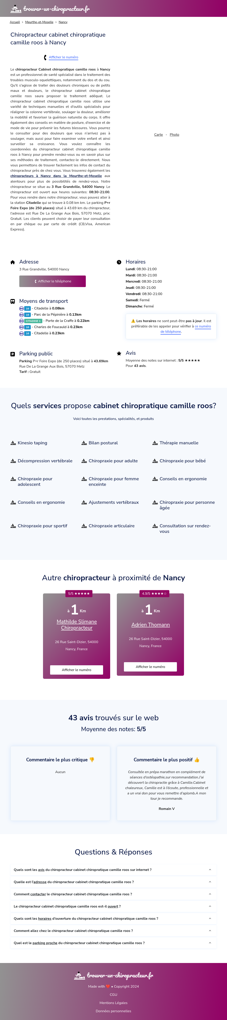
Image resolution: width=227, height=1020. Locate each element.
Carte (158, 134)
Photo (174, 134)
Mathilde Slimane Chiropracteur (76, 624)
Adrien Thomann (150, 624)
